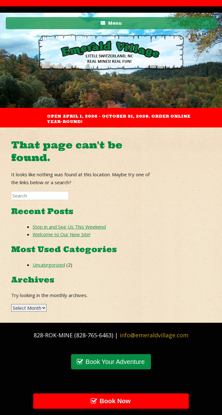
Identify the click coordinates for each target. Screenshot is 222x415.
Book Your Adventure (115, 361)
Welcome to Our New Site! (61, 234)
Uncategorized (49, 265)
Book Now (115, 401)
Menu (111, 23)
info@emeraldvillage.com (154, 335)
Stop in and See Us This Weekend (69, 227)
